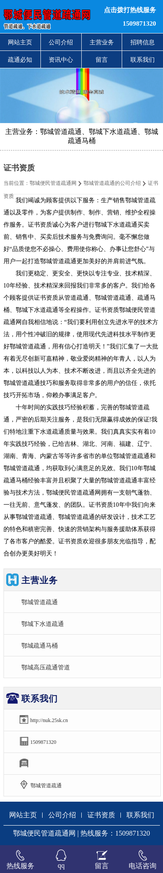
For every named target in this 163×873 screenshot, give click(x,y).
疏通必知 (20, 59)
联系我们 (142, 59)
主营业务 (102, 42)
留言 (102, 59)
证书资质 (101, 815)
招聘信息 (142, 42)
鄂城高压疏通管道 (45, 667)
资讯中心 (61, 59)
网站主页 (20, 42)
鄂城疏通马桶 (39, 645)
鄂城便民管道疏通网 (53, 183)
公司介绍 (61, 42)
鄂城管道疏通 (39, 602)
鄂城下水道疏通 (42, 623)
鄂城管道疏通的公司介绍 (112, 183)
